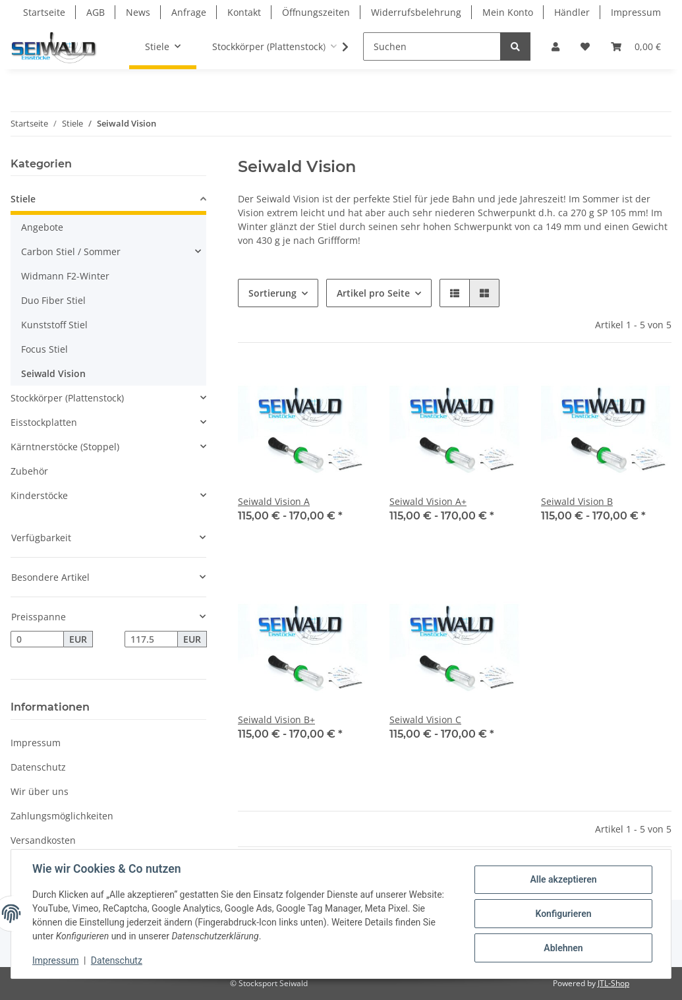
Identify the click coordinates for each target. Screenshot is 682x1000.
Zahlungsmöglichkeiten (62, 815)
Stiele (23, 198)
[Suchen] (432, 46)
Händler (572, 12)
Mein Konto (507, 12)
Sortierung (272, 293)
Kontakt (244, 12)
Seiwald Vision (53, 373)
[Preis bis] (151, 639)
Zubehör (29, 471)
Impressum (636, 12)
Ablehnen (563, 948)
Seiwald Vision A (274, 501)
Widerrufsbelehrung (416, 12)
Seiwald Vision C (425, 719)
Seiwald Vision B (577, 501)
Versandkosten (43, 840)
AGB (95, 12)
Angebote (42, 227)
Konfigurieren (563, 913)
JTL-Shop (613, 983)
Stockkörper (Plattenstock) (67, 398)
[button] (555, 46)
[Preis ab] (37, 639)
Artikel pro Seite (373, 293)
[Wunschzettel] (585, 46)
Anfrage (188, 12)
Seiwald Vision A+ (428, 501)
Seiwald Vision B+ (276, 719)
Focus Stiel (44, 349)
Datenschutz (38, 767)
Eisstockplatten (44, 422)
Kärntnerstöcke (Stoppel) (65, 446)
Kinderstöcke (39, 495)
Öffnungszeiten (316, 12)
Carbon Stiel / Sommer (71, 251)
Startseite (44, 12)
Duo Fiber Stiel (53, 300)
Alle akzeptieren (563, 879)
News (138, 12)
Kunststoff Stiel (54, 324)
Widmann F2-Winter (65, 276)
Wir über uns (40, 791)
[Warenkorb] (635, 46)
